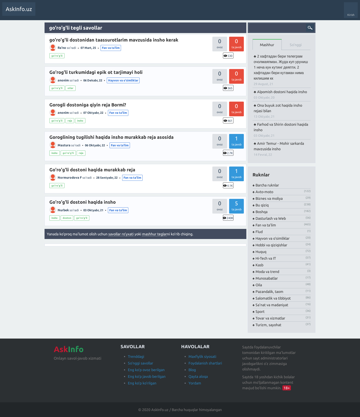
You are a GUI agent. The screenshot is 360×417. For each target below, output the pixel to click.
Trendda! (58, 12)
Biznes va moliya (269, 198)
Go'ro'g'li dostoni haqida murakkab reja (92, 169)
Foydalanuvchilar (109, 12)
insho (80, 120)
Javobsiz (73, 12)
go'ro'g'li (56, 55)
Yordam (194, 383)
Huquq (261, 252)
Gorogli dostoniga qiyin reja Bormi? (87, 104)
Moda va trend (267, 272)
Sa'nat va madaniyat (272, 305)
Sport (260, 311)
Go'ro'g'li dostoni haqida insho (82, 202)
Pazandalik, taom (269, 291)
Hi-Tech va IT (266, 258)
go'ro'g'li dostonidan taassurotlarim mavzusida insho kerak (113, 39)
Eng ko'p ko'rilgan (142, 383)
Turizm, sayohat (268, 325)
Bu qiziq (262, 205)
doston (67, 218)
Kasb (259, 265)
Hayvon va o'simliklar (123, 80)
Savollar (43, 12)
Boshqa (261, 212)
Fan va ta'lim (111, 47)
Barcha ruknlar (267, 185)
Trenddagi (136, 356)
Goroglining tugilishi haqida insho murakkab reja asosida (111, 137)
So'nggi (296, 45)
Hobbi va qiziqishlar (271, 245)
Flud (259, 232)
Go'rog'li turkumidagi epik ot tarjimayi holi (96, 72)
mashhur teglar (154, 234)
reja (70, 120)
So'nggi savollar (140, 363)
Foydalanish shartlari (205, 363)
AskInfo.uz (19, 9)
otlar (70, 88)
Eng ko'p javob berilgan (147, 376)
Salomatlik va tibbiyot (273, 298)
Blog (192, 370)
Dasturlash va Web (271, 218)
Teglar (88, 12)
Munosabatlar (267, 278)
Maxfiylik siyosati (202, 356)
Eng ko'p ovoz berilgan (146, 370)
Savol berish (132, 12)
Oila (259, 285)
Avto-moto (264, 192)
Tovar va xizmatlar (270, 318)
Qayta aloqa (198, 376)
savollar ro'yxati (121, 234)
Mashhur (267, 45)
